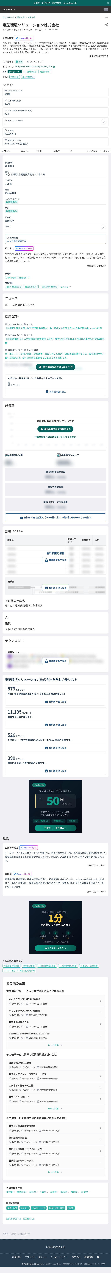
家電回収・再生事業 (89, 965)
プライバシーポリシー (36, 1257)
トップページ (8, 17)
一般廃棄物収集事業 (47, 965)
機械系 (71, 1208)
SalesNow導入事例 (55, 1246)
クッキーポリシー (59, 1257)
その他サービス (14, 71)
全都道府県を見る (13, 1218)
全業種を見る (29, 1218)
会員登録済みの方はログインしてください (55, 436)
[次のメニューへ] (109, 151)
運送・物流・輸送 (56, 1208)
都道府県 (21, 17)
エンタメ (24, 1208)
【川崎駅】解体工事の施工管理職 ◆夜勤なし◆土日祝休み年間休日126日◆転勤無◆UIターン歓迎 (53, 328)
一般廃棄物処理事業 (68, 965)
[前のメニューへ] (2, 151)
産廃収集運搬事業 (11, 965)
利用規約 (16, 1257)
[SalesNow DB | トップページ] (9, 10)
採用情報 (88, 1257)
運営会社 (76, 1257)
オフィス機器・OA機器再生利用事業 (19, 970)
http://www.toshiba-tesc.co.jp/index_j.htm (35, 67)
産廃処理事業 (28, 965)
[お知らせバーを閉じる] (108, 3)
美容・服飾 (12, 1208)
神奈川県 (31, 17)
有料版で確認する (18, 241)
